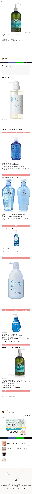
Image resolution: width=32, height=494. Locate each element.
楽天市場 (6, 132)
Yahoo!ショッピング (25, 132)
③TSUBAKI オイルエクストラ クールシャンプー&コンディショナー (12, 69)
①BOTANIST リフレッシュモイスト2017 (9, 67)
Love (8, 470)
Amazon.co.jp (15, 132)
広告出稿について (21, 484)
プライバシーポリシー (10, 485)
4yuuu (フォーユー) (28, 485)
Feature (24, 472)
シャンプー (5, 417)
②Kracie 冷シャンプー (7, 68)
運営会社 (25, 485)
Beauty (24, 469)
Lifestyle (8, 472)
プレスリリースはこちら (12, 484)
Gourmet (24, 470)
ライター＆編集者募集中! (16, 486)
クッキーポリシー (16, 485)
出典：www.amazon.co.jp (5, 119)
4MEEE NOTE (8, 474)
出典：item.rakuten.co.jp (27, 32)
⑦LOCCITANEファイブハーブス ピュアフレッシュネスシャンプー (12, 74)
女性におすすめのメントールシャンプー (8, 66)
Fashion (8, 469)
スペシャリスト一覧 (20, 485)
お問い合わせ (16, 484)
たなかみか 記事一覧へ (26, 415)
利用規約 (2, 485)
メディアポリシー (5, 485)
